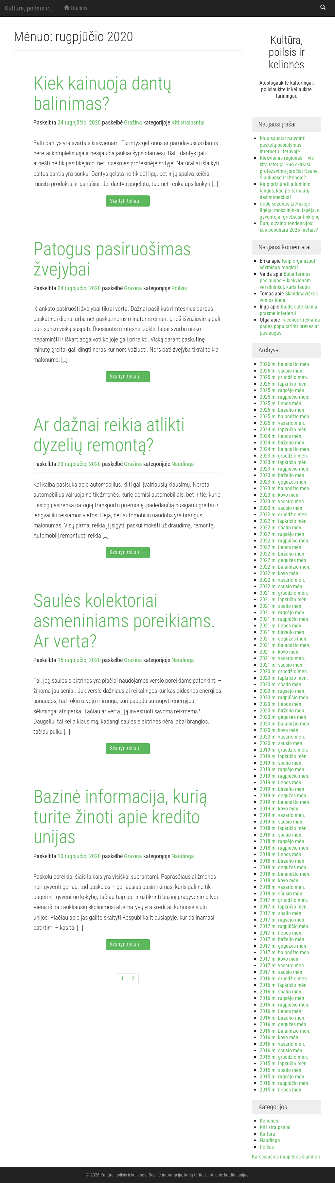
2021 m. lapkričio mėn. (284, 599)
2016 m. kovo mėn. (280, 1037)
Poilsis (179, 288)
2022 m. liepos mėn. (281, 547)
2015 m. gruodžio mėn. (284, 1057)
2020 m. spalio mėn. (281, 684)
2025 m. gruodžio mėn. (284, 377)
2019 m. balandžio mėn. (285, 802)
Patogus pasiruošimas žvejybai (112, 259)
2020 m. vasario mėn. (282, 737)
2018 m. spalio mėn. (281, 835)
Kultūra (267, 1134)
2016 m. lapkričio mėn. (284, 985)
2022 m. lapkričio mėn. (284, 521)
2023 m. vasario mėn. (282, 501)
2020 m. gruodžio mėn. (284, 671)
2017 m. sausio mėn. (282, 972)
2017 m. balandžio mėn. (285, 952)
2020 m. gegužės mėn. (284, 717)
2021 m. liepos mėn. (281, 626)
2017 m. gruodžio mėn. (284, 900)
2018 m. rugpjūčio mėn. (284, 848)
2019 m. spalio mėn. (281, 763)
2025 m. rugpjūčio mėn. (284, 397)
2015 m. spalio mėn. (281, 1070)
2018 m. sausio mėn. (282, 894)
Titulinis (75, 8)
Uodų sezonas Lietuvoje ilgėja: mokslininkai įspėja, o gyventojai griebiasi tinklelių (290, 210)
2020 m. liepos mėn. (281, 704)
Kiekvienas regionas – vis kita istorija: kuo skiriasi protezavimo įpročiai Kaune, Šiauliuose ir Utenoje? (289, 168)
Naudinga (182, 463)
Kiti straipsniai (187, 122)
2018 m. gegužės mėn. (284, 867)
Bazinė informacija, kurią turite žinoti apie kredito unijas (120, 817)
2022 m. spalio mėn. (281, 528)
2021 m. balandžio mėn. (285, 645)
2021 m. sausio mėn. (282, 665)
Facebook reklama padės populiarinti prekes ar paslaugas (290, 326)
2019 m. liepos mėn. (281, 782)
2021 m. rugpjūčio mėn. (284, 619)
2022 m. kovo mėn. (280, 573)
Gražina (133, 122)
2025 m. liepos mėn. (281, 403)
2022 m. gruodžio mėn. (284, 514)
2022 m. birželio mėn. (283, 554)
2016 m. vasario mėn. (282, 1044)
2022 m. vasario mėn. (282, 580)
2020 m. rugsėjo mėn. (283, 691)
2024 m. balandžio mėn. (285, 449)
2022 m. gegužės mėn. (284, 560)
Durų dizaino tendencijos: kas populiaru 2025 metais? (289, 226)
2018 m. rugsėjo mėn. (283, 841)
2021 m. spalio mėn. (281, 606)
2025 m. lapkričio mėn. (284, 384)
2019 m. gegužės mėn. (284, 795)
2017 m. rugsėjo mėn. (283, 920)
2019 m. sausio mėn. (282, 822)
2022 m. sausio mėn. (282, 586)
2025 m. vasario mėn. (282, 423)
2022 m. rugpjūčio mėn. (284, 541)
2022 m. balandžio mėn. (285, 567)
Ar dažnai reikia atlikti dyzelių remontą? (109, 435)
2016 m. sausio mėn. (282, 1050)
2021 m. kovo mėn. (280, 652)
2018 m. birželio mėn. (283, 861)
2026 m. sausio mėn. (282, 371)
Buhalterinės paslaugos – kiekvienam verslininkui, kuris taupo (285, 280)
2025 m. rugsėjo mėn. (283, 390)
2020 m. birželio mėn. (283, 711)
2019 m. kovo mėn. (280, 809)
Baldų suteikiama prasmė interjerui (288, 310)
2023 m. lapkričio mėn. (284, 462)
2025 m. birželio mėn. (283, 410)
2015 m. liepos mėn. (281, 1090)
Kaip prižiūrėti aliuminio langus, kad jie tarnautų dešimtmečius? (285, 190)
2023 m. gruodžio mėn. (284, 456)
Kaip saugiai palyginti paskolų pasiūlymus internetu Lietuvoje (283, 145)
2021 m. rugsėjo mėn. (283, 612)
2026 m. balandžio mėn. (285, 364)
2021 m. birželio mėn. (283, 632)
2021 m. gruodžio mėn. (284, 593)
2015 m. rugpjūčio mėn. (284, 1083)
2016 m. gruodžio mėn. (284, 978)
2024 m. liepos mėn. (281, 436)
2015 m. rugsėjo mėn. (283, 1077)
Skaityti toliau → (128, 201)
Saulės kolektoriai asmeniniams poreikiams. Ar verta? (124, 621)
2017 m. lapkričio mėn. (284, 907)
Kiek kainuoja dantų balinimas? (102, 93)
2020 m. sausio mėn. (282, 743)
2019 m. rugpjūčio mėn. (284, 776)
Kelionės (269, 1121)
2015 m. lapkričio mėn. (284, 1063)
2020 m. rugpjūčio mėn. (284, 697)
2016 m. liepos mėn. (281, 1011)
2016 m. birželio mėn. (283, 1018)
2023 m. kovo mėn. (280, 495)
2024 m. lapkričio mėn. (284, 429)
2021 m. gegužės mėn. (284, 639)
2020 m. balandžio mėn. (285, 724)
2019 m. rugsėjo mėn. (283, 769)
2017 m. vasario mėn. (282, 965)
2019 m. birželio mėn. (283, 789)
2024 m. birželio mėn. (283, 443)
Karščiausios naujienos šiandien (286, 1157)
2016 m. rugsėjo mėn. (283, 998)
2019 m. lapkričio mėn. (284, 756)
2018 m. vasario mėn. (282, 887)
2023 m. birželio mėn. (283, 475)
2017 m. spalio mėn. (281, 913)
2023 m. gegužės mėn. (284, 482)
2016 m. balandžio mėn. (285, 1031)
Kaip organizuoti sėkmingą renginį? (288, 264)
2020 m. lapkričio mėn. (284, 678)
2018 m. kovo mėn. (280, 880)
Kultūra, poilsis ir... (29, 8)
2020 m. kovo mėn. (280, 730)
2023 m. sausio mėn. (282, 508)
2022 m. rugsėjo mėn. (283, 534)
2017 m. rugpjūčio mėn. (284, 926)
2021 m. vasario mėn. (282, 658)
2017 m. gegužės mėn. (284, 946)
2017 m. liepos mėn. (281, 933)
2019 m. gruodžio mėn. (284, 750)
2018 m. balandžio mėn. (285, 874)
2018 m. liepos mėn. (281, 854)
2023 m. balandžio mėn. (285, 488)
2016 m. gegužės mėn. (284, 1024)
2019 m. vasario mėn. (282, 815)
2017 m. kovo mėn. (280, 959)
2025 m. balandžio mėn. (285, 416)
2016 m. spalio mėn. (281, 992)
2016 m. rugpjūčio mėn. (284, 1005)
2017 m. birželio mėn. (283, 939)
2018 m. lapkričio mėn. (284, 828)
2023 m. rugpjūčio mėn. (284, 469)
